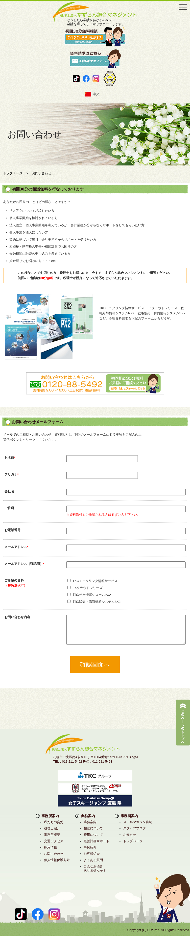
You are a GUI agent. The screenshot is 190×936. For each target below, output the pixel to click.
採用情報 (50, 847)
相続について (93, 828)
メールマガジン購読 (137, 822)
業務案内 (90, 822)
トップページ (132, 841)
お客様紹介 (92, 854)
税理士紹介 (52, 828)
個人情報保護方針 (57, 860)
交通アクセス (53, 841)
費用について (93, 835)
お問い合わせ (53, 854)
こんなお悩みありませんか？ (95, 868)
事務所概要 (52, 835)
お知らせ (129, 835)
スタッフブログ (134, 828)
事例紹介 (90, 847)
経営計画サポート (96, 841)
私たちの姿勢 (53, 822)
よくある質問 (93, 860)
